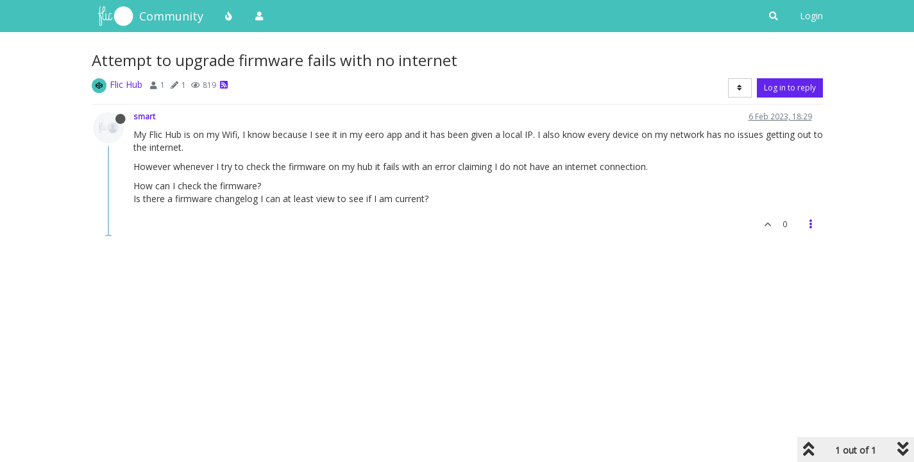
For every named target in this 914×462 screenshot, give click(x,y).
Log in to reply (790, 87)
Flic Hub (126, 84)
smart (144, 116)
